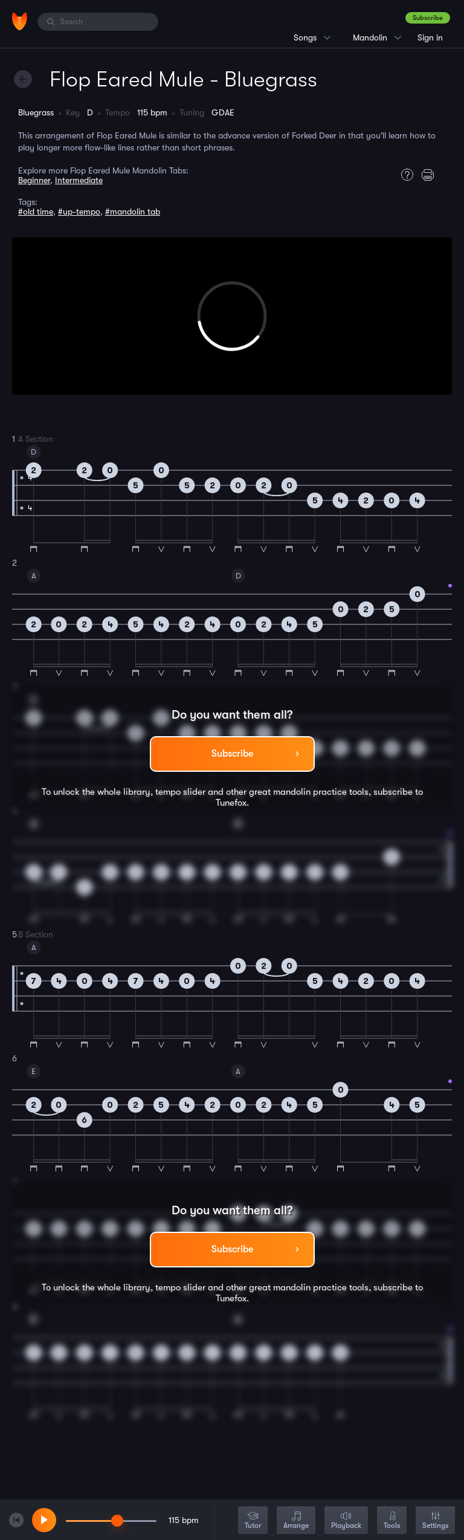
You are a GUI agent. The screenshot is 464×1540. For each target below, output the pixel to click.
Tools (392, 1521)
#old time (35, 211)
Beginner (34, 180)
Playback (346, 1521)
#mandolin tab (132, 211)
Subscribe (428, 18)
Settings (435, 1521)
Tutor (253, 1521)
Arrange (296, 1521)
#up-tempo (79, 211)
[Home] (19, 21)
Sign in (430, 37)
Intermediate (79, 180)
